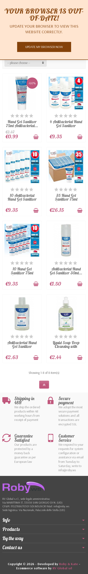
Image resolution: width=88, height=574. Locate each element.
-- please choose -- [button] (18, 63)
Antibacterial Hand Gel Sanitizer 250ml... (22, 346)
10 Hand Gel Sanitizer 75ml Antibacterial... (22, 272)
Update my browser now (44, 47)
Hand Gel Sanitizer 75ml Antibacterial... (22, 123)
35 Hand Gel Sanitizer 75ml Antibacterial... (66, 199)
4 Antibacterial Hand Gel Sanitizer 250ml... (66, 125)
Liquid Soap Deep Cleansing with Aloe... (66, 346)
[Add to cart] (36, 137)
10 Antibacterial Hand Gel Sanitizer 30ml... (22, 199)
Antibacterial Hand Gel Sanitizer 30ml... (66, 270)
